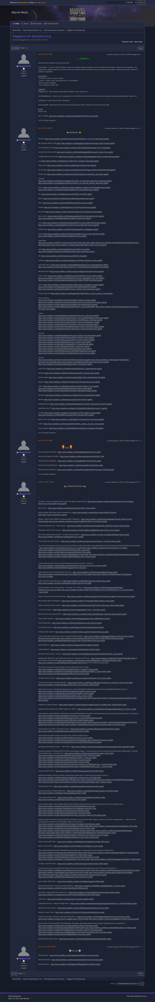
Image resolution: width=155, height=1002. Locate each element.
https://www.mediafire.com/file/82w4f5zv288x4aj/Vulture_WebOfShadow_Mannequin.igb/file (70, 320)
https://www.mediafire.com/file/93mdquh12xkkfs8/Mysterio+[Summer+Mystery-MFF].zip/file (95, 614)
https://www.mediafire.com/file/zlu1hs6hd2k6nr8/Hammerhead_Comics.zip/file (65, 738)
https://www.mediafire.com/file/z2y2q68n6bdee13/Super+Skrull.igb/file (71, 165)
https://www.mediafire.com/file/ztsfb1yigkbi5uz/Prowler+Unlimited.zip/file (114, 919)
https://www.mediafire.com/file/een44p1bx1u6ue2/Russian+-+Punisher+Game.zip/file (91, 541)
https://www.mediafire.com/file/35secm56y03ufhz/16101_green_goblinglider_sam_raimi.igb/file (71, 278)
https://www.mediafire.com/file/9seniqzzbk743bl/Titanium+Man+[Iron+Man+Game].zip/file (93, 605)
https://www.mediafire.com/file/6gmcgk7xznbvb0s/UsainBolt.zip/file (70, 899)
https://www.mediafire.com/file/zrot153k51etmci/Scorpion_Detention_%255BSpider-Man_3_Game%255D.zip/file (77, 764)
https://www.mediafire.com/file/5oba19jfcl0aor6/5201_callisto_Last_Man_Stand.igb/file (74, 424)
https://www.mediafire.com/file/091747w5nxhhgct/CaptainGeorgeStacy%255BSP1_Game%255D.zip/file (74, 671)
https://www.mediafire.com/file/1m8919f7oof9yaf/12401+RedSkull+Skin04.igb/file (73, 212)
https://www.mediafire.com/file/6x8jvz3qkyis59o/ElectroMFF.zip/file (61, 928)
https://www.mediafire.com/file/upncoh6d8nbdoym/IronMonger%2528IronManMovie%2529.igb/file (81, 170)
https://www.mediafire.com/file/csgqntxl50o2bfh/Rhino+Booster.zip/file (74, 955)
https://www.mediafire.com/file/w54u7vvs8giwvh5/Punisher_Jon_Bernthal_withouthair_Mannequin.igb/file (75, 181)
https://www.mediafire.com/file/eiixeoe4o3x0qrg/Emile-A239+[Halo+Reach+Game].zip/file (98, 526)
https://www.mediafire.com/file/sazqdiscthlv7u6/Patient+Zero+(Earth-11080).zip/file (67, 780)
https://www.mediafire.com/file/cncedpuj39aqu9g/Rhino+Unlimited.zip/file (113, 853)
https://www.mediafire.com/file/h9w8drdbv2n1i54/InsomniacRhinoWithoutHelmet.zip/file (68, 857)
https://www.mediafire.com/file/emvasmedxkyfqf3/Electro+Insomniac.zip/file (64, 934)
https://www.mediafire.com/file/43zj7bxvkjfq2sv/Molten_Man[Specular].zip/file (65, 698)
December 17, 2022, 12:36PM (46, 946)
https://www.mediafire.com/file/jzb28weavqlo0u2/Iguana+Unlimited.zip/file (92, 791)
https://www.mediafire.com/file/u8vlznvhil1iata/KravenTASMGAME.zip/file (63, 811)
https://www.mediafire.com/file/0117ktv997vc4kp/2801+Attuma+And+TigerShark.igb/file (74, 234)
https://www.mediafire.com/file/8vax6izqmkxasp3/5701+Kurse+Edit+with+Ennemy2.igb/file (74, 223)
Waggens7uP (25, 66)
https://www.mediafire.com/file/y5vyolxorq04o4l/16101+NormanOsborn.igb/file (75, 276)
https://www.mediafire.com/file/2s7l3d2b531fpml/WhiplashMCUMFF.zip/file (85, 939)
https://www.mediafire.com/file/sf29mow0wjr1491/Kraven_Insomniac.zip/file (64, 813)
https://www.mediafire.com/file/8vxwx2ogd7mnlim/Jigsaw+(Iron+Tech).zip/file (65, 574)
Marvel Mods (20, 12)
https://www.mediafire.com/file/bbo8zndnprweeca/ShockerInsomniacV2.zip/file (65, 877)
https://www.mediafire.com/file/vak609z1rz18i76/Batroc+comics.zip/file (78, 846)
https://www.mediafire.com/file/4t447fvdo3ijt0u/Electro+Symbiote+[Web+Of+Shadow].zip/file (70, 930)
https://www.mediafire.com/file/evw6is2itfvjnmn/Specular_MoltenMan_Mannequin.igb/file (78, 174)
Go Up (14, 973)
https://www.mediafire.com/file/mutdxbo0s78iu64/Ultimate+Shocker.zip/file (81, 875)
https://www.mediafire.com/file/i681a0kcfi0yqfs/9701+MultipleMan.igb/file (73, 229)
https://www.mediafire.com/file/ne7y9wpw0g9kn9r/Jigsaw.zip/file (95, 572)
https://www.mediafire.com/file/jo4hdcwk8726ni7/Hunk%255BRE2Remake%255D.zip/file (69, 895)
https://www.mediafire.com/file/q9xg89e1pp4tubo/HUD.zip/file (79, 452)
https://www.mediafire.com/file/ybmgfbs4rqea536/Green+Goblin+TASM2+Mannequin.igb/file (70, 280)
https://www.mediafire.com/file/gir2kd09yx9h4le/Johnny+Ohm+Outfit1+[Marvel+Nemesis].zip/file (71, 640)
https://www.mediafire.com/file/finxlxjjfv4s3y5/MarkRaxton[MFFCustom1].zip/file (66, 694)
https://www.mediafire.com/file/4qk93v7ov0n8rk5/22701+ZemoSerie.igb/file (77, 419)
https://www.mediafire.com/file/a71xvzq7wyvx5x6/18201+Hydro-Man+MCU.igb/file (67, 243)
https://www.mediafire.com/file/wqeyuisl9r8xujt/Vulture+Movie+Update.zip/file (65, 722)
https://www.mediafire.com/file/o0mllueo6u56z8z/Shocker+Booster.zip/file (77, 960)
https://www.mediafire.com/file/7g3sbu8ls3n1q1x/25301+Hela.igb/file (66, 249)
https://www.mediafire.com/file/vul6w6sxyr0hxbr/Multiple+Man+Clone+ (62, 663)
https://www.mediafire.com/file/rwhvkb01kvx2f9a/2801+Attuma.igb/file (62, 236)
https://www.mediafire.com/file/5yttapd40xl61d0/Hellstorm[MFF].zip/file (75, 649)
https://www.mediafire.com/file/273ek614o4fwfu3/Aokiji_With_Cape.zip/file (64, 550)
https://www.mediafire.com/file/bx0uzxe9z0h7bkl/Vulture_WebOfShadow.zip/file (66, 720)
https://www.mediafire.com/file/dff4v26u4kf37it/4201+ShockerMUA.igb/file (83, 362)
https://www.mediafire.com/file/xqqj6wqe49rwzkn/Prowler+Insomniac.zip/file (103, 917)
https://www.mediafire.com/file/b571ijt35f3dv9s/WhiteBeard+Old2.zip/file (114, 554)
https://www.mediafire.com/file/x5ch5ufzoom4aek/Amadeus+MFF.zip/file (83, 864)
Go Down (15, 48)
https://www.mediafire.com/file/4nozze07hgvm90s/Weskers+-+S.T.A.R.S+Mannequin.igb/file (77, 139)
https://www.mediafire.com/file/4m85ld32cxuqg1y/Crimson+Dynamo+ (62, 568)
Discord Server (36, 24)
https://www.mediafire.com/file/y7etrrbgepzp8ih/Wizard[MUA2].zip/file (75, 645)
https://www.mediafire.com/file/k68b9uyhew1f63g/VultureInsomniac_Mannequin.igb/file (68, 315)
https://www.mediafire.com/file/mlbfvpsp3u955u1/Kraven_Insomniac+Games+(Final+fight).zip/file (72, 815)
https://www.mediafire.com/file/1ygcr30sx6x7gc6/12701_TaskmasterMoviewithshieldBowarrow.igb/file (73, 267)
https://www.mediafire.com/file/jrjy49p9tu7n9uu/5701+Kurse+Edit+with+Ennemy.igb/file (68, 225)
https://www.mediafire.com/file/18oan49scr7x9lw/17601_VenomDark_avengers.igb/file (74, 285)
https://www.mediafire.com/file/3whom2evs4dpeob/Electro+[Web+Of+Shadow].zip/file (68, 925)
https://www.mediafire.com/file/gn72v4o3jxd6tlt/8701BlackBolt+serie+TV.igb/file (79, 408)
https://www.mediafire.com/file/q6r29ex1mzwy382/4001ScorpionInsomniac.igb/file (66, 353)
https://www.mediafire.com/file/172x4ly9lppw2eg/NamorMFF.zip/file (80, 881)
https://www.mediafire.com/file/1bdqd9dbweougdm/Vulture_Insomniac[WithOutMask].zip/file (70, 718)
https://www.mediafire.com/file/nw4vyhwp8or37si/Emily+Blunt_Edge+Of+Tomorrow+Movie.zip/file (101, 596)
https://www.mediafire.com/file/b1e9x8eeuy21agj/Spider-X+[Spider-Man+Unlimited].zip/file (69, 777)
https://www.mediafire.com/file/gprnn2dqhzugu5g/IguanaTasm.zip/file (62, 793)
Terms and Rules (135, 996)
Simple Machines (24, 998)
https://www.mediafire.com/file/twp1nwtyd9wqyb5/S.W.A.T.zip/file (60, 537)
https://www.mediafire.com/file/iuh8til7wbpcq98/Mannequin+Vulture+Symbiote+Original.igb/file (71, 326)
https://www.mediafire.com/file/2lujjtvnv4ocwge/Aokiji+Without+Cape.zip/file (64, 552)
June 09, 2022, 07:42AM (45, 54)
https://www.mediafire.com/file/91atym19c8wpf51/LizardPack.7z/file (81, 797)
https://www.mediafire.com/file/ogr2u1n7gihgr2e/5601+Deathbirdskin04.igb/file (72, 395)
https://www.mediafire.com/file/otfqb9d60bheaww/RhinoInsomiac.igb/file (68, 203)
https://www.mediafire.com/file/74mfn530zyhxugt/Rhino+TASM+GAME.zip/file (65, 855)
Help (128, 996)
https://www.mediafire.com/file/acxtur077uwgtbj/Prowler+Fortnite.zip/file (63, 919)
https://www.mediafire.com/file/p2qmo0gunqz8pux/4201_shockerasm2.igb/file (65, 364)
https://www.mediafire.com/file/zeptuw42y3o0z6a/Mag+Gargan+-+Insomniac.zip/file (67, 758)
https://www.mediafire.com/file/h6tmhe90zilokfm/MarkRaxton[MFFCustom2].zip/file (67, 691)
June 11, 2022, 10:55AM (45, 128)
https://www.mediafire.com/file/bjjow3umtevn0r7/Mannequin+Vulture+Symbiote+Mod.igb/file (70, 329)
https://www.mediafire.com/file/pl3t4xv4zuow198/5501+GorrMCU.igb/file (67, 194)
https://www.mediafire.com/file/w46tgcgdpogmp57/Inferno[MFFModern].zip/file (82, 618)
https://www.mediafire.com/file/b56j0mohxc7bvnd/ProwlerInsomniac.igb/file (70, 207)
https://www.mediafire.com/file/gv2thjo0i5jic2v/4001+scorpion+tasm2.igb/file (64, 342)
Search (25, 24)
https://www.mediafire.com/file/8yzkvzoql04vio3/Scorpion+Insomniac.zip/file (64, 760)
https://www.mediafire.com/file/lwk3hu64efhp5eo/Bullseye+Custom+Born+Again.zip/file (68, 837)
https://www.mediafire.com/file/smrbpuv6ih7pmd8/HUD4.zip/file (81, 465)
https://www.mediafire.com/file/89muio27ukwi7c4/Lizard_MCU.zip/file (62, 799)
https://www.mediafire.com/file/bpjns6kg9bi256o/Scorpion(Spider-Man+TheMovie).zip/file (69, 755)
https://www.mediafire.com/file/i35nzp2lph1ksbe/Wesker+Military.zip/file (63, 888)
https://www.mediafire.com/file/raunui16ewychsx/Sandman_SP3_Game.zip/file (83, 678)
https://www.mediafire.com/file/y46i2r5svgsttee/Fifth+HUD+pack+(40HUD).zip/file (85, 470)
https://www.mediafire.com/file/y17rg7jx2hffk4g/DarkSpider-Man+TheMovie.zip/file (83, 782)
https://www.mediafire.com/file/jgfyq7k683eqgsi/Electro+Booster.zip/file (75, 964)
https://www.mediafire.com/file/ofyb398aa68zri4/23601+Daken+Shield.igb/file (65, 388)
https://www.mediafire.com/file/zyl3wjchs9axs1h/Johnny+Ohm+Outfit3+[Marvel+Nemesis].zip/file (90, 638)
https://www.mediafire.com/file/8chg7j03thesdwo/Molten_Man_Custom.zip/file (65, 696)
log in (36, 2)
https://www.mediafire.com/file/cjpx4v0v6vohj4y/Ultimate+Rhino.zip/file (62, 853)
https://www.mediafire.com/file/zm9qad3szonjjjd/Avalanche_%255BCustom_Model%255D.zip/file (93, 705)
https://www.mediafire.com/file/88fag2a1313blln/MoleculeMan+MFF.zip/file (83, 842)
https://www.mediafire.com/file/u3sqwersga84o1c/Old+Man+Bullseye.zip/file (64, 831)
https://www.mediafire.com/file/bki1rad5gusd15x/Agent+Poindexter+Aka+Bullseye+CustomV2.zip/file (73, 835)
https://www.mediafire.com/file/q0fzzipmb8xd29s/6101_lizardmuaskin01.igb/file (74, 369)
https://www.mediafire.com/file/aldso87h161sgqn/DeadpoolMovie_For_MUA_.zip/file (107, 709)
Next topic (139, 42)
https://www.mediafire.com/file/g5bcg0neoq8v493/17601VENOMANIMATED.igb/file (67, 287)
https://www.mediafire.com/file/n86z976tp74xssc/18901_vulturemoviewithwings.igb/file (68, 324)
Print (141, 48)
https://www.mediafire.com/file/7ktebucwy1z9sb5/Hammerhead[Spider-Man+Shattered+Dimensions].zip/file (75, 740)
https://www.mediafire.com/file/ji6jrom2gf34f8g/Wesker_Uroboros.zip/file (100, 886)
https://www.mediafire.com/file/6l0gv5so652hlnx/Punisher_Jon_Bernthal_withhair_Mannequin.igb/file (73, 183)
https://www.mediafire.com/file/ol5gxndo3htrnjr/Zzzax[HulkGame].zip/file (78, 627)
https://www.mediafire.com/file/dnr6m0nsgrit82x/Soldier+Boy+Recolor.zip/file (65, 583)
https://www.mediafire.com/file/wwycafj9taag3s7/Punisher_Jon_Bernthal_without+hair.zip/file (100, 683)
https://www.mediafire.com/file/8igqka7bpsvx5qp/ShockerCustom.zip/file (63, 872)
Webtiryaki (18, 996)
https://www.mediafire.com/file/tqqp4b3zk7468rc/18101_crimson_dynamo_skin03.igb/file (82, 293)
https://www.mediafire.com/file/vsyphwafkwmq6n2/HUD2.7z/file (82, 456)
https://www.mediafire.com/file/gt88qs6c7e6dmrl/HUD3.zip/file (79, 461)
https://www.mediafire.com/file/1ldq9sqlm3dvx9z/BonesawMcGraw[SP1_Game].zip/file (92, 654)
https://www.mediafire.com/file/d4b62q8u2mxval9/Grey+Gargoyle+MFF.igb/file (76, 428)
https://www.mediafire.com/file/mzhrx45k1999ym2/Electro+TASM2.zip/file (110, 928)
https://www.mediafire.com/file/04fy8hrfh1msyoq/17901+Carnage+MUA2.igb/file (66, 415)
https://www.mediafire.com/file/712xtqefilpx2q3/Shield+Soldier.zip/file (105, 535)
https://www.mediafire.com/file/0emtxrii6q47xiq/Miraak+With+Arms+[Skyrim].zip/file (78, 521)
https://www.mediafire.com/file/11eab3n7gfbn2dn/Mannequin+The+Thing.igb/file (82, 148)
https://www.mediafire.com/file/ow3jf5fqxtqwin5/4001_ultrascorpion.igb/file (64, 346)
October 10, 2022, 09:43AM (46, 482)
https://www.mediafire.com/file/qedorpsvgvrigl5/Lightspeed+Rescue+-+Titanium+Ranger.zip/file (104, 903)
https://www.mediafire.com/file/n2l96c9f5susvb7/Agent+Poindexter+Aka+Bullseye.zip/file (69, 824)
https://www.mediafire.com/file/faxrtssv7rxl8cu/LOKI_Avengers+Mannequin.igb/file (70, 161)
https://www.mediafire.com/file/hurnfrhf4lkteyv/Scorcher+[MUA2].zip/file (77, 623)
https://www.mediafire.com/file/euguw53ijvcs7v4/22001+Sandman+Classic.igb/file (73, 260)
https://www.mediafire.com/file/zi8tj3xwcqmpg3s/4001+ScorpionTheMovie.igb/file (66, 340)
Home (16, 24)
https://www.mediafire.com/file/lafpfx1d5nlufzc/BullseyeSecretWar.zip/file (63, 826)
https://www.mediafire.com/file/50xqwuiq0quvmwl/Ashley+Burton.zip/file (79, 786)
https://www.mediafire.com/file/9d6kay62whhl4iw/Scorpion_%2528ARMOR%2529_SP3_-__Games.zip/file (75, 766)
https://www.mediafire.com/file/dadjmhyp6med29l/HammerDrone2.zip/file (63, 731)
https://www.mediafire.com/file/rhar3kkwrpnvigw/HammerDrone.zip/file (95, 729)
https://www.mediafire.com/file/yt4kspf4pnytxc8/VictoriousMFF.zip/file (79, 771)
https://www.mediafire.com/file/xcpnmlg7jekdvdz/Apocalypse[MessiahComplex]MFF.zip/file (102, 747)
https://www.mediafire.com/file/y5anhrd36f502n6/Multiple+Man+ (113, 658)
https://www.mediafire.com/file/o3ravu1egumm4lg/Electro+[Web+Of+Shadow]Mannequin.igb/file (77, 187)
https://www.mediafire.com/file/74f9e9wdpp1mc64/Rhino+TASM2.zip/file (115, 859)
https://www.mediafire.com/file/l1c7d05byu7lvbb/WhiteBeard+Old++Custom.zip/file (67, 557)
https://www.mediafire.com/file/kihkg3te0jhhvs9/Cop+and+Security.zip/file (63, 674)
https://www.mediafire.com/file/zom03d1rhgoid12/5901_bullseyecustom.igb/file (72, 373)
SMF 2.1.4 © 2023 (13, 998)
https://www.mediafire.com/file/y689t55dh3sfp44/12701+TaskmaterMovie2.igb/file (79, 265)
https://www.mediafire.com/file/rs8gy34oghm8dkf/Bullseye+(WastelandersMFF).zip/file (86, 833)
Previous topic (127, 42)
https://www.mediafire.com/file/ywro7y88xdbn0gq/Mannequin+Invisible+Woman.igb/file (89, 156)
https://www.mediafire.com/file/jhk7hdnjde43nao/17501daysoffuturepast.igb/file (72, 382)
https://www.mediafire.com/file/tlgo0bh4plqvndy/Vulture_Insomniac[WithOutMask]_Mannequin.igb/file (73, 318)
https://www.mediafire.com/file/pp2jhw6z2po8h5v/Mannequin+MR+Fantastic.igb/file (86, 143)
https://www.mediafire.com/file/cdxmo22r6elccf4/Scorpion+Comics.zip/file (63, 762)
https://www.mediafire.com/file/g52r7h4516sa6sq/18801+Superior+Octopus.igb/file (67, 300)
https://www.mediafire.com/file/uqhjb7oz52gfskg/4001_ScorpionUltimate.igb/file (65, 344)
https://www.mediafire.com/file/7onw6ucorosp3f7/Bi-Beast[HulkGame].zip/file (82, 632)
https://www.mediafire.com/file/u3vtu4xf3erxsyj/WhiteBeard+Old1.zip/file (63, 554)
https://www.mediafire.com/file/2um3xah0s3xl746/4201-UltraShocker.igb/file (64, 360)
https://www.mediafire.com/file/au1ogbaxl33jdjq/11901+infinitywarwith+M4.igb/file (77, 377)
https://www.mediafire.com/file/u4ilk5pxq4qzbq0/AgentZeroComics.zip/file (83, 908)
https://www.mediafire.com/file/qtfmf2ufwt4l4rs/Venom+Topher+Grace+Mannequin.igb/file (69, 289)
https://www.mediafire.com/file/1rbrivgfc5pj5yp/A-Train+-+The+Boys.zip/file (79, 610)
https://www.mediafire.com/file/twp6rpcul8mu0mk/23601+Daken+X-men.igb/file (71, 386)
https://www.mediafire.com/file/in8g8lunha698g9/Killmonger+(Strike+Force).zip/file (90, 530)
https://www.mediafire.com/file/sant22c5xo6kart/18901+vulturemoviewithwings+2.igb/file (69, 322)
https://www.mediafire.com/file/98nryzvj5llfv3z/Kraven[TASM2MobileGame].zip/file (66, 806)
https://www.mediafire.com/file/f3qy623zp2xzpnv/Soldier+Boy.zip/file (86, 581)
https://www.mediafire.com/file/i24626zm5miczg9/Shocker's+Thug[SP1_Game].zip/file (68, 669)
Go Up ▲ (144, 996)
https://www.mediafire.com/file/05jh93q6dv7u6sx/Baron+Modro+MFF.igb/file (64, 218)
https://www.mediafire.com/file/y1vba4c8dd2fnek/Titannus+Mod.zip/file (73, 116)
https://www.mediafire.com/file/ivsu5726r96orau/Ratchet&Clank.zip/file (79, 912)
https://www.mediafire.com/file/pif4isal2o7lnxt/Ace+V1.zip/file (61, 548)
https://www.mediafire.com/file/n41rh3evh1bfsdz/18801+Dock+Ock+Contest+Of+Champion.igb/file (72, 302)
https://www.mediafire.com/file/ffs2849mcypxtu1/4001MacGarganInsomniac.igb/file (67, 351)
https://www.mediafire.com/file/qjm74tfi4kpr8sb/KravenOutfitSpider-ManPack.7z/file (67, 808)
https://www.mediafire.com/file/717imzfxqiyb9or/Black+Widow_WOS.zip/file (88, 601)
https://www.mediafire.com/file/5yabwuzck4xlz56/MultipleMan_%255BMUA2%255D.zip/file (89, 660)
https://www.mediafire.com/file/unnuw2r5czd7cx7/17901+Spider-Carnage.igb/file (73, 413)
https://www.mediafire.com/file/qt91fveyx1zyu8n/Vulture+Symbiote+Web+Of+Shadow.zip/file (93, 724)
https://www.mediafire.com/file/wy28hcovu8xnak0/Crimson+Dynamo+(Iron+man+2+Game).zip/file (72, 565)
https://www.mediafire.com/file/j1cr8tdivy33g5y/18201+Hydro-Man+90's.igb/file (79, 245)
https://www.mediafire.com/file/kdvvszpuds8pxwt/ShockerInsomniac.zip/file (64, 870)
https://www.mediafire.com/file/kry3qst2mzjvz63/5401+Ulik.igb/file (64, 256)
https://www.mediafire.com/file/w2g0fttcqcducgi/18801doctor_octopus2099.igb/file (66, 307)
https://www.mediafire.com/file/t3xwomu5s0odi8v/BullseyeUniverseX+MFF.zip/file (66, 828)
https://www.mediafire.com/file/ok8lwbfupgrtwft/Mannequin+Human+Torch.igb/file (85, 152)
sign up (43, 2)
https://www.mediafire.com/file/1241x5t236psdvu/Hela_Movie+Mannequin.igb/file (66, 251)
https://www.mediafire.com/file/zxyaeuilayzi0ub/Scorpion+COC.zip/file (89, 753)
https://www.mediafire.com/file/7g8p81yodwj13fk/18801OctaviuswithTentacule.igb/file (68, 304)
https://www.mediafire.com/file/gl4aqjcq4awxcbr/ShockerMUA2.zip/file (115, 870)
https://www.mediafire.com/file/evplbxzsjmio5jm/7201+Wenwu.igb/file (68, 399)
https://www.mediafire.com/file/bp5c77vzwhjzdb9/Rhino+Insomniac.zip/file (64, 859)
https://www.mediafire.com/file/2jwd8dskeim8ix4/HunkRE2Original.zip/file (94, 892)
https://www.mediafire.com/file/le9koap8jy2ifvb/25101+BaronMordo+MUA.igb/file (76, 216)
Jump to (112, 983)
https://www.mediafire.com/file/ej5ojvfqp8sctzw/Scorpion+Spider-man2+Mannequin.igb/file (69, 335)
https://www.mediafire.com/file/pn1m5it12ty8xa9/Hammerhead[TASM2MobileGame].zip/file (70, 742)
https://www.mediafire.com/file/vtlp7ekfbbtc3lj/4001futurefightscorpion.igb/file (65, 349)
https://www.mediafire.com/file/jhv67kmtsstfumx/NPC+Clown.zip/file (71, 508)
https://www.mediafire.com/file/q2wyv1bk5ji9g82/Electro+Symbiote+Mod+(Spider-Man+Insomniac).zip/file (75, 932)
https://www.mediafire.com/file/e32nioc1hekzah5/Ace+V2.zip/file (104, 548)
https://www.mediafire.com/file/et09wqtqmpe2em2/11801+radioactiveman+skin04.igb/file (81, 404)
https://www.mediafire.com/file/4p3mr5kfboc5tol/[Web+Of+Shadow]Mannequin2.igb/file (68, 190)
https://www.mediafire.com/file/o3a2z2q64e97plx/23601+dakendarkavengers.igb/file (67, 391)
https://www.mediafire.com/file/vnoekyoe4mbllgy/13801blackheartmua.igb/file (77, 271)
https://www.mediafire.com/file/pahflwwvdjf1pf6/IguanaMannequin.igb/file (68, 198)
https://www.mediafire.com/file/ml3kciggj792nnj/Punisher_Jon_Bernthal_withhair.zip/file (68, 685)
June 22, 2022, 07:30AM (45, 440)
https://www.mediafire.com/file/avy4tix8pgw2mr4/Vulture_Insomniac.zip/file (64, 716)
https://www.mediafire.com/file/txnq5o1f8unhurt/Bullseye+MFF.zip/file (113, 826)
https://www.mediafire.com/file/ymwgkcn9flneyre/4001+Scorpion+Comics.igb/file (66, 337)
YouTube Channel (51, 24)
